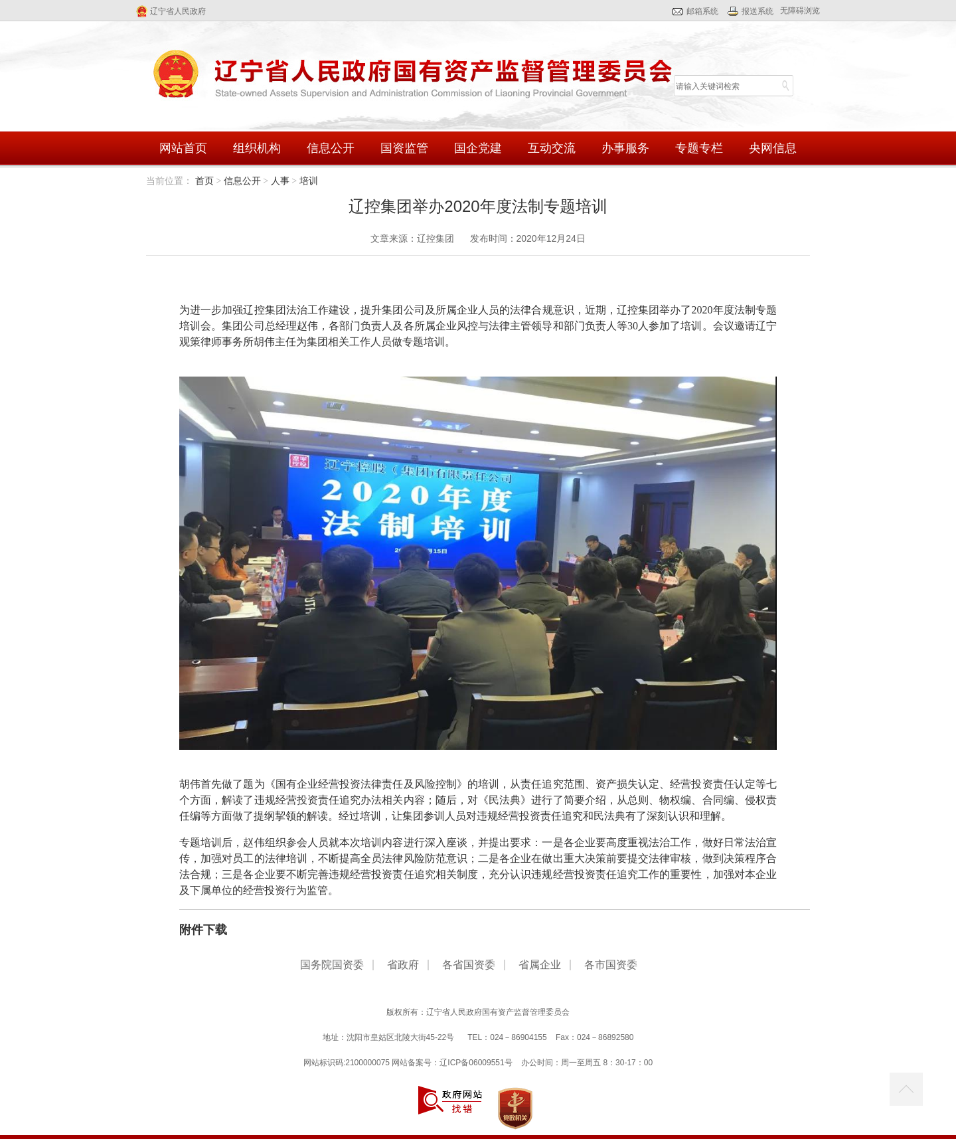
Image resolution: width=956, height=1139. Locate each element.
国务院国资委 (332, 965)
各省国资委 (468, 965)
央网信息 (773, 148)
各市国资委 (610, 965)
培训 (308, 181)
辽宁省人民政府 (178, 11)
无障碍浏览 (800, 10)
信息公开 (331, 148)
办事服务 (625, 148)
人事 (280, 181)
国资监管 (404, 148)
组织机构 (257, 148)
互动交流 (552, 148)
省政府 (403, 965)
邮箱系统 (702, 11)
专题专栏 (699, 148)
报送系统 (757, 11)
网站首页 (183, 148)
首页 (204, 181)
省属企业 (539, 965)
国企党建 (478, 148)
